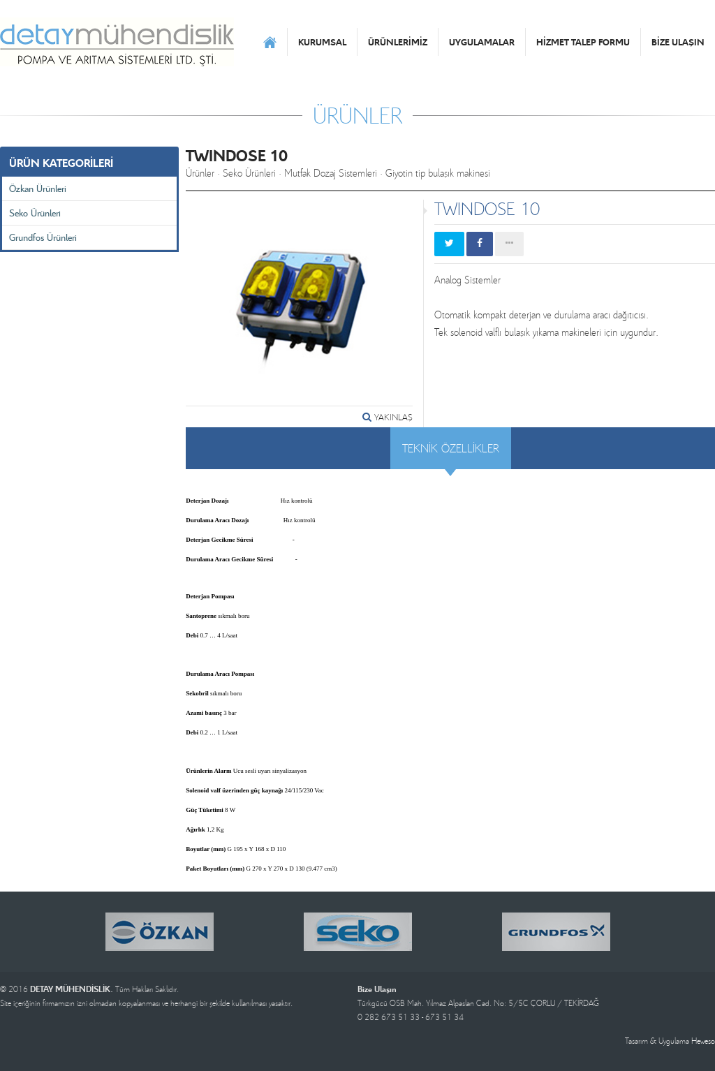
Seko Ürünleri (35, 212)
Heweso (703, 1041)
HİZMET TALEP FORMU (583, 42)
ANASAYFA (270, 42)
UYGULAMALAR (482, 42)
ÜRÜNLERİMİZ (397, 42)
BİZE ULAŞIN (678, 42)
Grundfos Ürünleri (43, 237)
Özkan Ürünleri (37, 188)
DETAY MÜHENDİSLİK (117, 41)
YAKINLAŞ (387, 417)
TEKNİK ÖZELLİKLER (450, 448)
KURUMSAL (322, 42)
